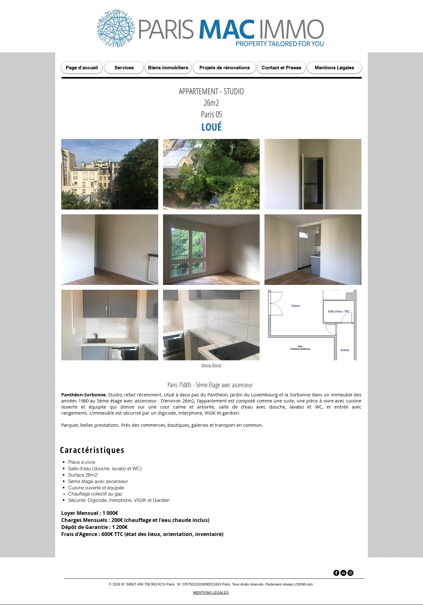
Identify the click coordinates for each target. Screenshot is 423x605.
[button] (109, 174)
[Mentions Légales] (334, 67)
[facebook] (336, 573)
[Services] (124, 67)
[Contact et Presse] (281, 67)
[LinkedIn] (343, 573)
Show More (211, 365)
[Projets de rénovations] (224, 67)
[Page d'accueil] (81, 67)
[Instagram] (350, 573)
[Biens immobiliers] (168, 67)
